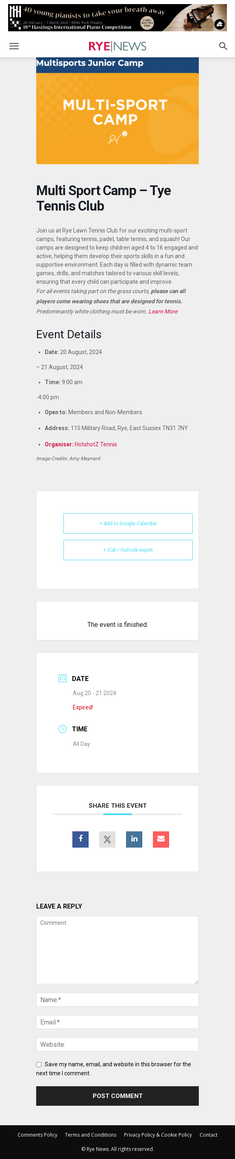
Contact (209, 1134)
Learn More (162, 311)
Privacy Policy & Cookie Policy (158, 1134)
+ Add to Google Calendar (128, 523)
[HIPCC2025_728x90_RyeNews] (117, 17)
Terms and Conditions (90, 1134)
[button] (14, 46)
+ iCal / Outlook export (128, 550)
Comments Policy (37, 1134)
